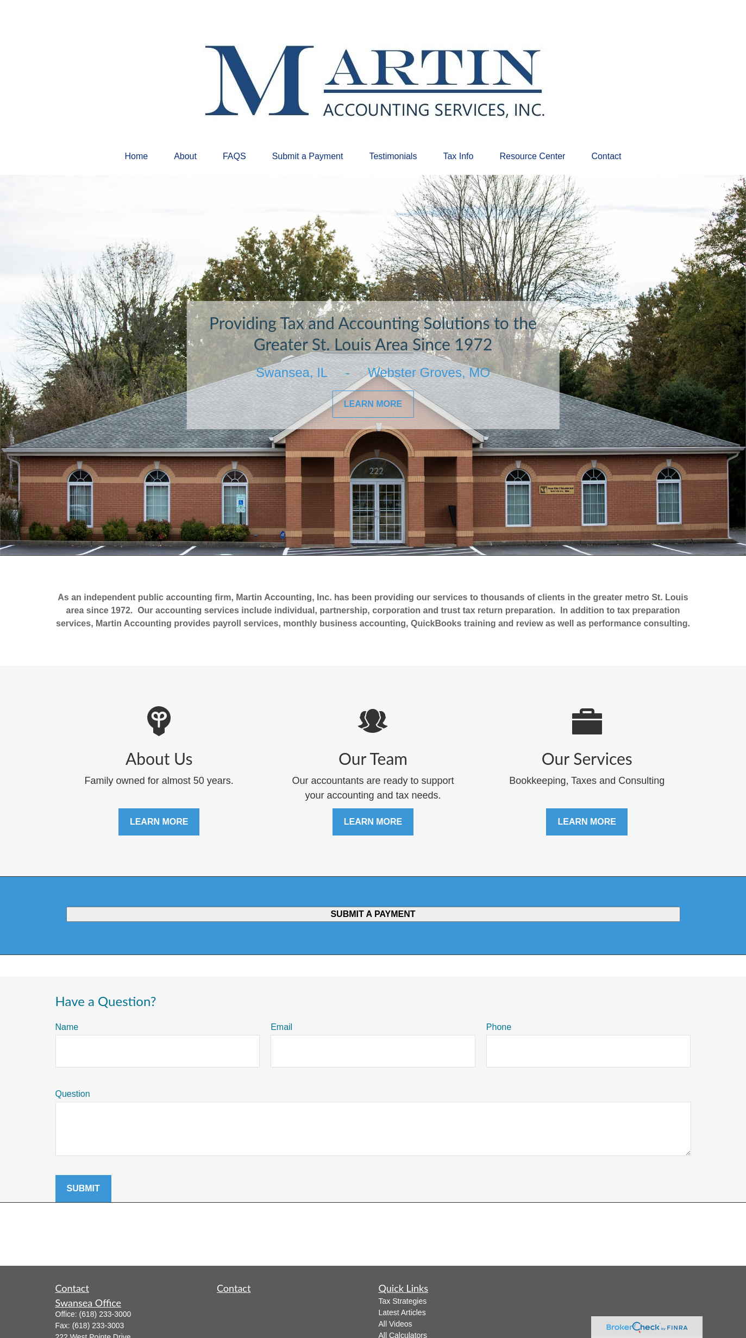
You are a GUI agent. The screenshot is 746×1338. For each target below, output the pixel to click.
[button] (136, 156)
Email (281, 1027)
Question (72, 1093)
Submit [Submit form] (83, 1188)
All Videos (395, 1324)
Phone (498, 1027)
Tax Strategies (403, 1301)
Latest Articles (402, 1312)
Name (67, 1027)
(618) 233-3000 (105, 1314)
